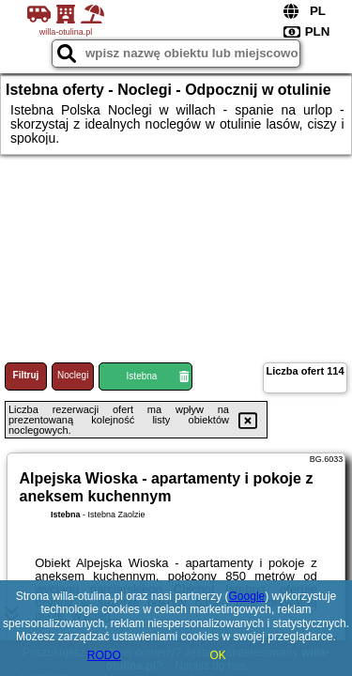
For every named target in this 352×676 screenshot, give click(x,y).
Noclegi (72, 375)
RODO (104, 655)
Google (247, 596)
